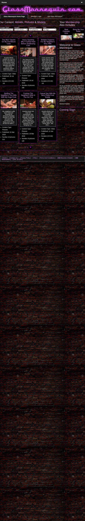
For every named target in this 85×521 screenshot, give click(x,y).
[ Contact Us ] (13, 158)
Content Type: (4, 27)
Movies (19, 22)
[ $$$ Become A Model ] (65, 158)
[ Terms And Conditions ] (47, 158)
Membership (72, 22)
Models (41, 22)
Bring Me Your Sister (78, 30)
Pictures (29, 22)
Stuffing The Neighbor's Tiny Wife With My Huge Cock (9, 95)
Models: (17, 27)
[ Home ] (4, 158)
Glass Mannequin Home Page (14, 16)
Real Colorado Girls (66, 31)
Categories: (32, 27)
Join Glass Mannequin (54, 16)
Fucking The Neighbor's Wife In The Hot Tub (28, 95)
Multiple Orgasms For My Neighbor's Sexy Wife (48, 41)
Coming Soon (67, 109)
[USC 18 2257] (18, 159)
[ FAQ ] (35, 158)
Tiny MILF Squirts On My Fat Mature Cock (9, 41)
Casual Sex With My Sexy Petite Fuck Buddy (47, 95)
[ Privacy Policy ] (25, 158)
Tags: (45, 27)
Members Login (36, 16)
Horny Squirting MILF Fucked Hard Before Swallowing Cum (28, 42)
